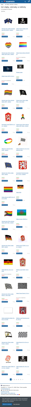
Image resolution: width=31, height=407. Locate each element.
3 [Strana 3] (14, 379)
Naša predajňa (4, 393)
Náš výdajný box (11, 393)
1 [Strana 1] (10, 379)
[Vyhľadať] (25, 1)
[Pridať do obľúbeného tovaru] (13, 36)
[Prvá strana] (8, 379)
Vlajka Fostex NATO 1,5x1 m (8, 76)
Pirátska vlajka (19, 72)
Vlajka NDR (18, 192)
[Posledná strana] (22, 379)
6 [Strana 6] (20, 379)
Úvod (2, 4)
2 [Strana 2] (12, 379)
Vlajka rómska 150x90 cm (21, 219)
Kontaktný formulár (5, 391)
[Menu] (2, 2)
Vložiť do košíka (5, 36)
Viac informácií (16, 404)
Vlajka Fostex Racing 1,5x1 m (22, 293)
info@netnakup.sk (6, 388)
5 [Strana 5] (18, 379)
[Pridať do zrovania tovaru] (14, 36)
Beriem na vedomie (7, 404)
